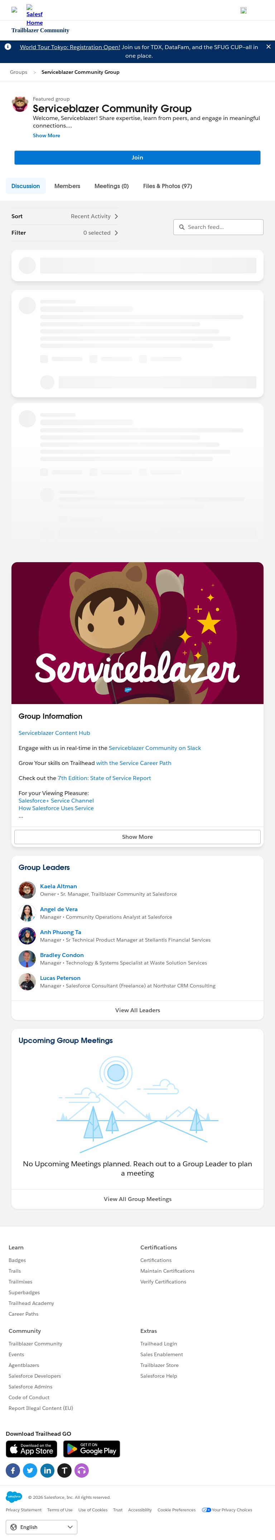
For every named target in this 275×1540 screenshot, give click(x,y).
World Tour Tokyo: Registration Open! (70, 47)
